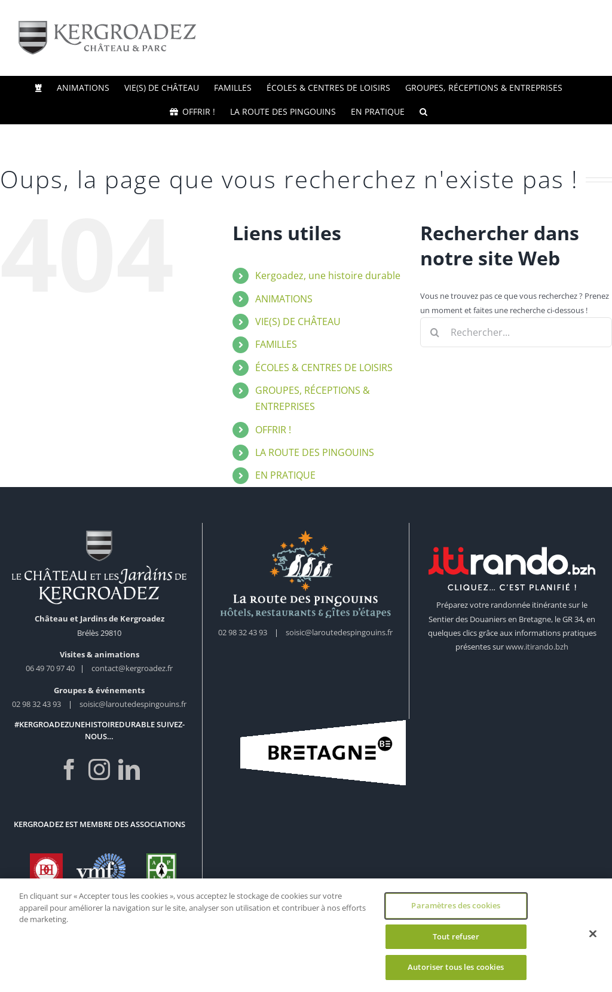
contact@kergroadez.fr (132, 668)
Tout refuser (456, 937)
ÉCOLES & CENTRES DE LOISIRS (324, 367)
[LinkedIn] (129, 769)
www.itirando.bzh (537, 646)
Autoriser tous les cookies (456, 968)
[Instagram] (99, 769)
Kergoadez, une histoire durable (327, 275)
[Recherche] (435, 332)
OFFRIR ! (273, 429)
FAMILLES (276, 344)
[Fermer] (593, 935)
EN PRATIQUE (285, 475)
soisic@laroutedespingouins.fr (132, 704)
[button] (423, 112)
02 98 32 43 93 (36, 704)
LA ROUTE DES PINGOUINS (314, 452)
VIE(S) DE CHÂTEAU (298, 321)
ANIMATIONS (284, 298)
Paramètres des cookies (455, 906)
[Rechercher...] (516, 332)
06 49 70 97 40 (51, 668)
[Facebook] (69, 769)
